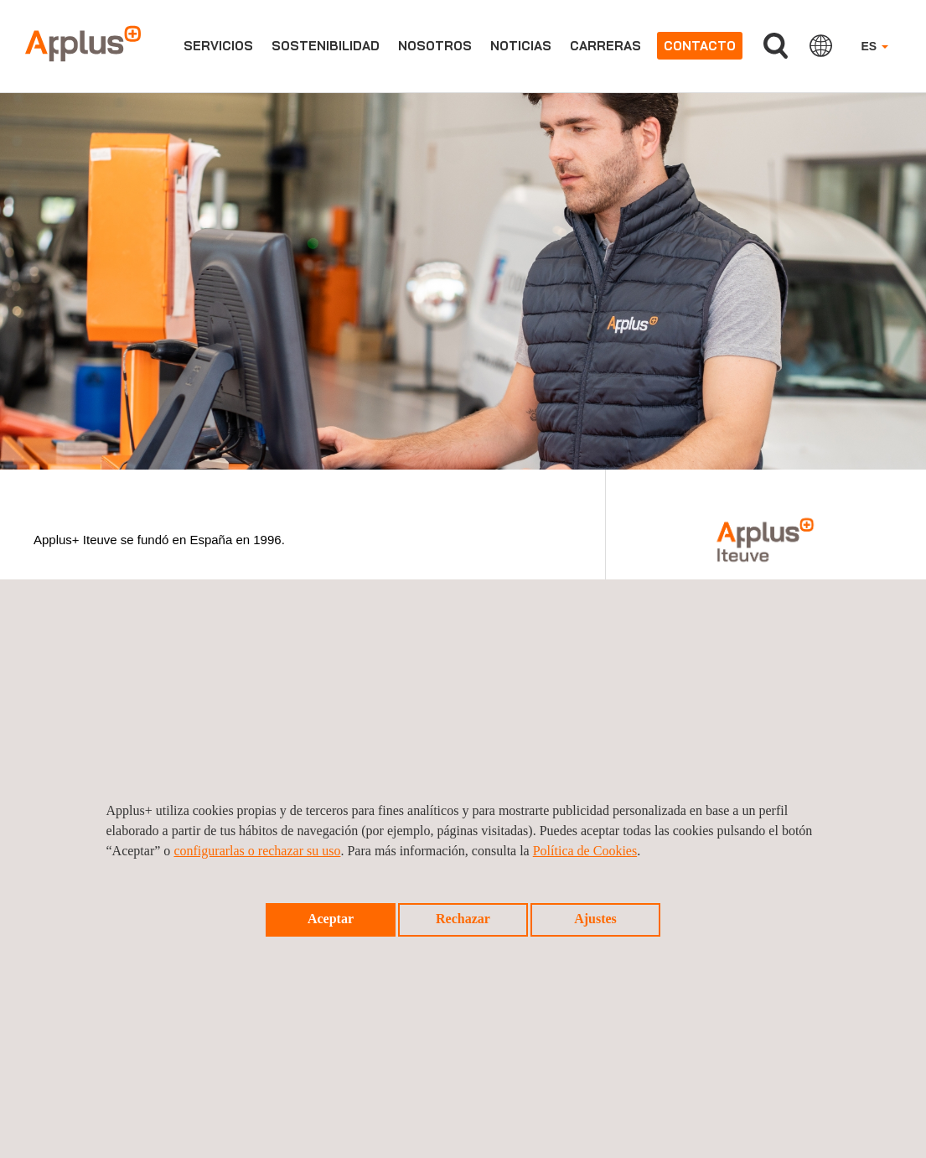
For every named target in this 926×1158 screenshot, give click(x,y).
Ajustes (595, 918)
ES (874, 46)
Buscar (775, 46)
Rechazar (463, 918)
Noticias (520, 46)
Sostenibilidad (326, 46)
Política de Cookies (585, 851)
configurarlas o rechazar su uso (256, 851)
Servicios (218, 46)
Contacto (700, 46)
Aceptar (331, 918)
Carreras (605, 46)
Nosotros (435, 46)
